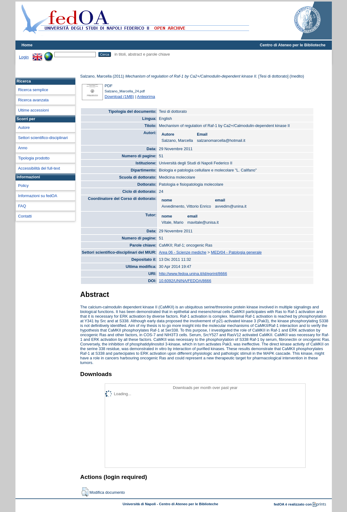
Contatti (25, 216)
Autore (24, 127)
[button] (84, 492)
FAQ (22, 206)
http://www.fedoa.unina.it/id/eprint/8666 (193, 273)
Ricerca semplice (33, 89)
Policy (23, 185)
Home (27, 45)
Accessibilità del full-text (39, 168)
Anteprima (146, 96)
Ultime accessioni (33, 110)
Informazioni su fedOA (37, 195)
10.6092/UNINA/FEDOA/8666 (185, 280)
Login (24, 57)
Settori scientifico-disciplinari (43, 137)
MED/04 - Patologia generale (236, 252)
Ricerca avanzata (33, 100)
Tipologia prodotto (34, 158)
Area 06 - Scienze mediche (182, 252)
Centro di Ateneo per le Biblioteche (293, 45)
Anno (23, 148)
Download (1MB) (119, 96)
